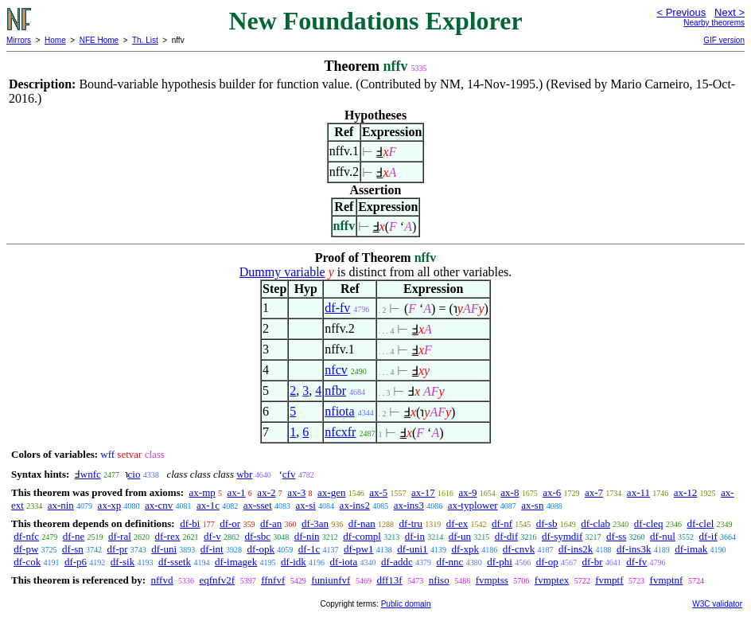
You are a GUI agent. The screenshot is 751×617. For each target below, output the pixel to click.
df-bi (190, 523)
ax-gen (331, 492)
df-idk (293, 562)
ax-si (306, 505)
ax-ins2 (355, 505)
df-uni (164, 549)
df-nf (502, 523)
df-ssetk (174, 562)
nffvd (161, 580)
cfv (289, 474)
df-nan (362, 523)
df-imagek (236, 562)
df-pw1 (359, 549)
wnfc (90, 474)
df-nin (307, 536)
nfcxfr (340, 432)
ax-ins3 (409, 505)
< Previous (681, 12)
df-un (460, 536)
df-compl (362, 536)
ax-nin (61, 505)
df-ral (119, 536)
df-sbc (258, 536)
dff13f (389, 580)
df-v (212, 536)
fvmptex (552, 580)
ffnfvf (273, 580)
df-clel (700, 523)
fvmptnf (666, 580)
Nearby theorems (714, 22)
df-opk (260, 549)
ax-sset (257, 505)
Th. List (145, 40)
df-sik (122, 562)
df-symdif (562, 536)
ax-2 (266, 492)
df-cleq (648, 523)
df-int (212, 549)
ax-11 (638, 492)
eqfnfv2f (217, 580)
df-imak (691, 549)
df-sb (547, 523)
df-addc (397, 562)
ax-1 (237, 492)
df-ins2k (575, 549)
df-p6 (75, 562)
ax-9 (467, 492)
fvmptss (492, 580)
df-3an (315, 523)
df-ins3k (634, 549)
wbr (244, 474)
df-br (592, 562)
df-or (230, 523)
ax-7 (594, 492)
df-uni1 (412, 549)
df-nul (662, 536)
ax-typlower (473, 505)
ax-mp (202, 492)
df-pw (26, 549)
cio (134, 474)
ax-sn (532, 505)
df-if (708, 536)
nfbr (335, 390)
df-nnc (449, 562)
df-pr (117, 549)
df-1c (309, 549)
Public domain (406, 603)
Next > (729, 12)
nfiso (439, 580)
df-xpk (465, 549)
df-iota (344, 562)
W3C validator (717, 603)
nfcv (336, 370)
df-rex (168, 536)
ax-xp (110, 505)
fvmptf (609, 580)
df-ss (616, 536)
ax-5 (378, 492)
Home (55, 40)
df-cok (27, 562)
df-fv (337, 307)
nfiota (339, 411)
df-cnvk (519, 549)
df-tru (410, 523)
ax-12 (686, 492)
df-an (271, 523)
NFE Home (99, 40)
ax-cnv (159, 505)
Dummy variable (282, 272)
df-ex (457, 523)
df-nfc (26, 536)
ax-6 (552, 492)
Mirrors (18, 40)
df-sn (73, 549)
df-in (415, 536)
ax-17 (423, 492)
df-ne (73, 536)
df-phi (499, 562)
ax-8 (509, 492)
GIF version (724, 40)
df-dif (507, 536)
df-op (547, 562)
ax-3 (296, 492)
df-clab (595, 523)
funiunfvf (330, 580)
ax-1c (208, 505)
